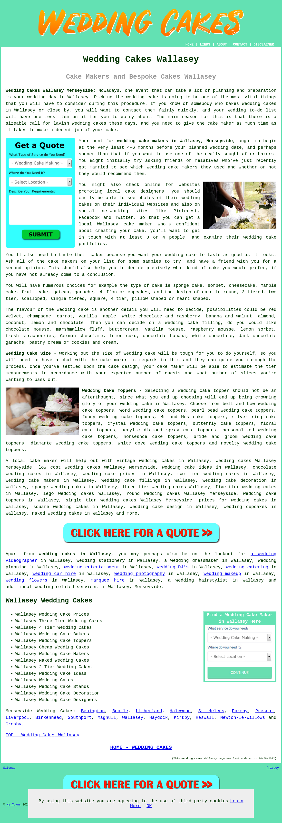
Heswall (205, 717)
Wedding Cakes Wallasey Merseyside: (51, 90)
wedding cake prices (109, 474)
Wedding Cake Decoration (69, 693)
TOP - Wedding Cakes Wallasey (42, 735)
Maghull (107, 717)
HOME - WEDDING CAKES (141, 747)
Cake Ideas (73, 673)
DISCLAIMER (263, 44)
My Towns (14, 804)
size (107, 353)
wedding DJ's (173, 567)
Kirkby (182, 717)
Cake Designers (78, 699)
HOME (189, 44)
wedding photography (139, 573)
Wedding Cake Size (28, 353)
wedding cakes (259, 103)
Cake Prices (74, 614)
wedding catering (247, 567)
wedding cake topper (203, 390)
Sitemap (9, 768)
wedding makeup (222, 573)
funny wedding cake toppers (118, 417)
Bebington (93, 711)
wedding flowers (26, 580)
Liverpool (17, 717)
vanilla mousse (164, 329)
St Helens (211, 711)
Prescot (264, 711)
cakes (97, 254)
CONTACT (240, 44)
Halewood (180, 711)
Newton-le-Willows (242, 717)
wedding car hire (54, 573)
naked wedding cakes (57, 513)
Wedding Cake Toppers (109, 390)
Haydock (158, 717)
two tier (188, 474)
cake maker (220, 123)
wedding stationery (101, 560)
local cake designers (135, 191)
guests (173, 373)
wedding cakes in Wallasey (75, 554)
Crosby (13, 724)
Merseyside (19, 711)
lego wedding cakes (68, 493)
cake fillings (142, 480)
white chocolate (212, 335)
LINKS (205, 44)
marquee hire (108, 580)
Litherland (149, 711)
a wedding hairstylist (198, 580)
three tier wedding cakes (154, 487)
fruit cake (34, 292)
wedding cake (142, 97)
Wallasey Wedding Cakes (49, 600)
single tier (81, 500)
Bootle (120, 711)
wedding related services (66, 586)
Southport (79, 717)
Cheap (45, 647)
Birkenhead (48, 717)
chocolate (72, 322)
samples (152, 261)
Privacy (273, 768)
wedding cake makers (172, 167)
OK (149, 806)
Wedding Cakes (55, 711)
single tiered (67, 298)
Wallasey (132, 717)
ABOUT (222, 44)
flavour (25, 309)
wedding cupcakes (245, 506)
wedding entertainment (92, 567)
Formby (240, 711)
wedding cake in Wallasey (152, 403)
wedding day (42, 97)
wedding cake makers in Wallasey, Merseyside (175, 141)
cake (214, 268)
